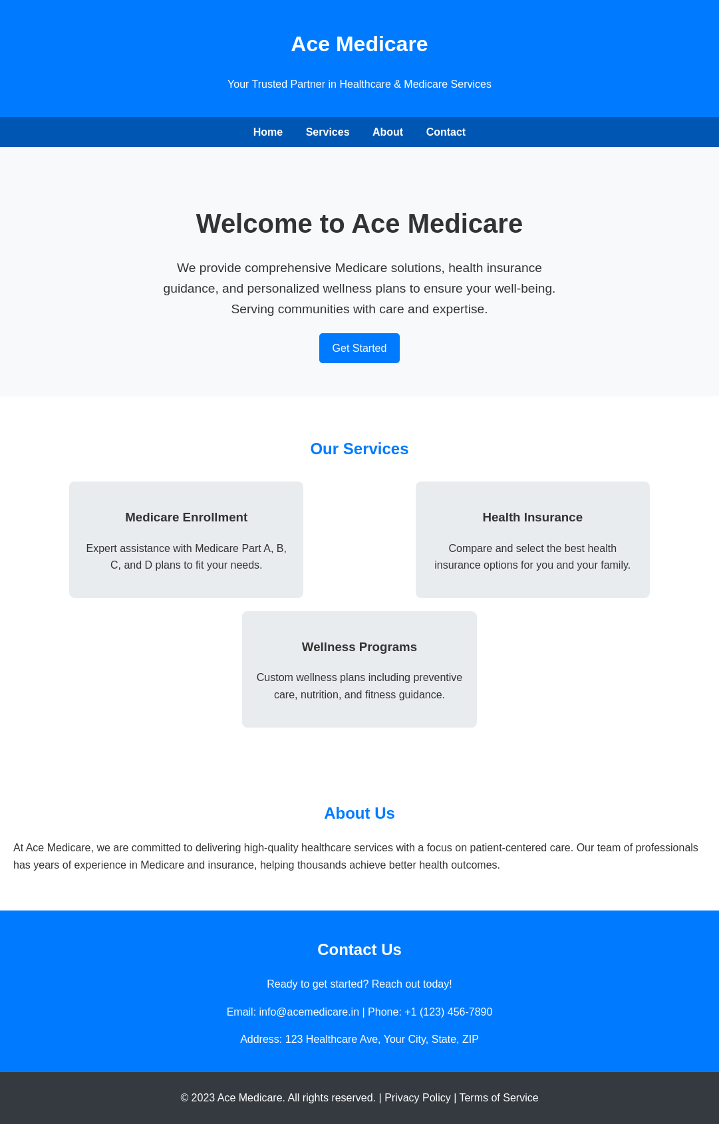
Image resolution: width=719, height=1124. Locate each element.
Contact (446, 132)
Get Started (360, 348)
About (387, 132)
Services (328, 132)
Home (268, 132)
